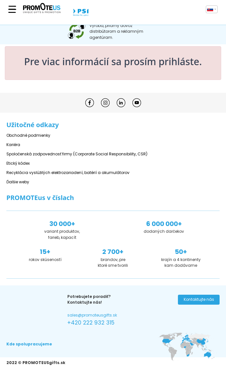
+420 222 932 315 (90, 322)
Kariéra (13, 144)
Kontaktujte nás (199, 299)
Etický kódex (18, 163)
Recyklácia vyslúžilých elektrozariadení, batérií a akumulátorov (68, 172)
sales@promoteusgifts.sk (92, 315)
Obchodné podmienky (28, 135)
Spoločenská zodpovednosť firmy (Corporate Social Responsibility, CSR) (76, 154)
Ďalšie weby (17, 182)
